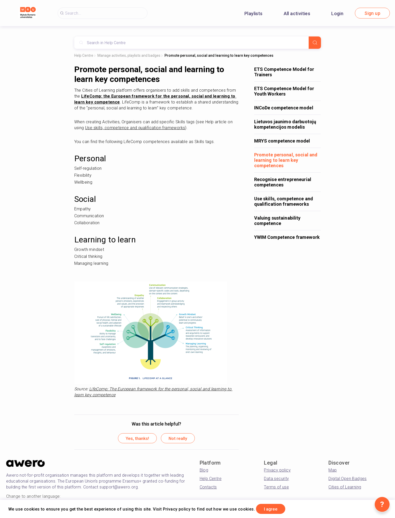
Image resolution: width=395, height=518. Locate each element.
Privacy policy (277, 470)
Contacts (208, 487)
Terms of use (276, 487)
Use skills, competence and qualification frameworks (283, 201)
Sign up (372, 13)
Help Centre (83, 55)
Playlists (253, 13)
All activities (297, 13)
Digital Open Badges (347, 479)
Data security (276, 479)
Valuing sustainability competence (277, 220)
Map (332, 470)
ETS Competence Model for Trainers (284, 72)
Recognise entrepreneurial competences (282, 182)
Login (337, 13)
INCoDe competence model (283, 107)
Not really (180, 438)
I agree (272, 508)
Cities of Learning (344, 487)
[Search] (315, 42)
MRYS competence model (282, 141)
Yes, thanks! (135, 438)
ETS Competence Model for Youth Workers (284, 91)
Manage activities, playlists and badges (128, 55)
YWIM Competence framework (287, 237)
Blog (204, 470)
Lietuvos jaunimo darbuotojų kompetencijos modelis (285, 124)
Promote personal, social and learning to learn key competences (218, 55)
